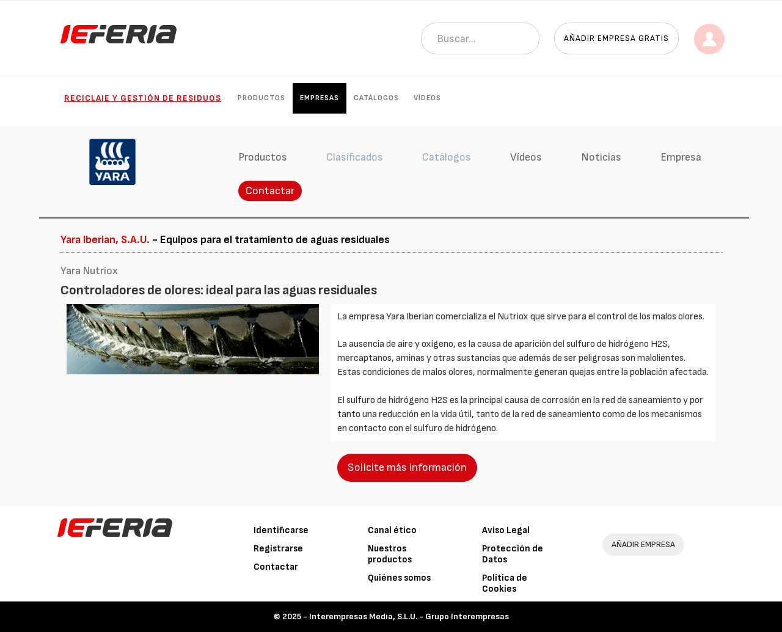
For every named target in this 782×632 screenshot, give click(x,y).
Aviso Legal (506, 530)
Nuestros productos (390, 554)
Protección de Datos (512, 554)
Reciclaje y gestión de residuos (142, 98)
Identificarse (281, 530)
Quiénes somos (399, 578)
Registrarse (278, 548)
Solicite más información (407, 467)
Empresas (319, 98)
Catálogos (376, 98)
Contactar (270, 190)
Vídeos (427, 98)
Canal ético (392, 530)
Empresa (680, 157)
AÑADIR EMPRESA (643, 544)
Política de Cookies (504, 583)
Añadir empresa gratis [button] (616, 38)
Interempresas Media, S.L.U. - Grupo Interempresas (409, 616)
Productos (261, 98)
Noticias (601, 157)
